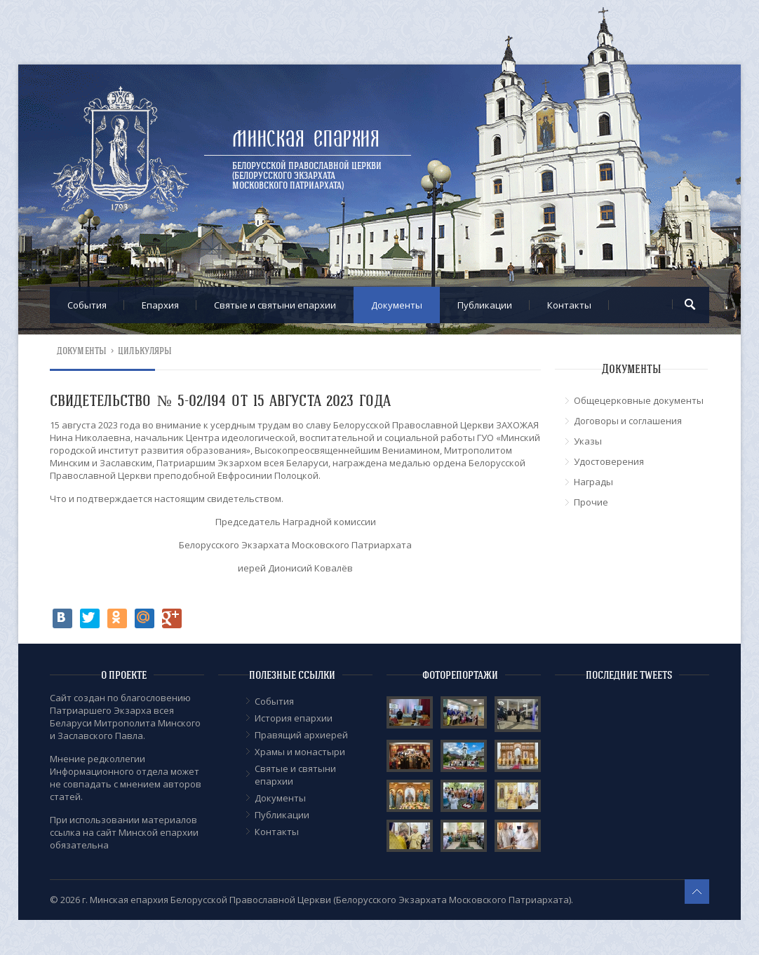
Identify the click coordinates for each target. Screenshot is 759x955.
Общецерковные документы (639, 400)
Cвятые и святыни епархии (275, 305)
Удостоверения (609, 461)
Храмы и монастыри (300, 751)
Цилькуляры (145, 351)
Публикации (484, 305)
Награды (593, 481)
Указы (588, 441)
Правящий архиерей (301, 735)
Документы (396, 305)
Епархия (160, 305)
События (87, 305)
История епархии (294, 718)
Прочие (591, 502)
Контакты (569, 305)
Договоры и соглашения (628, 420)
